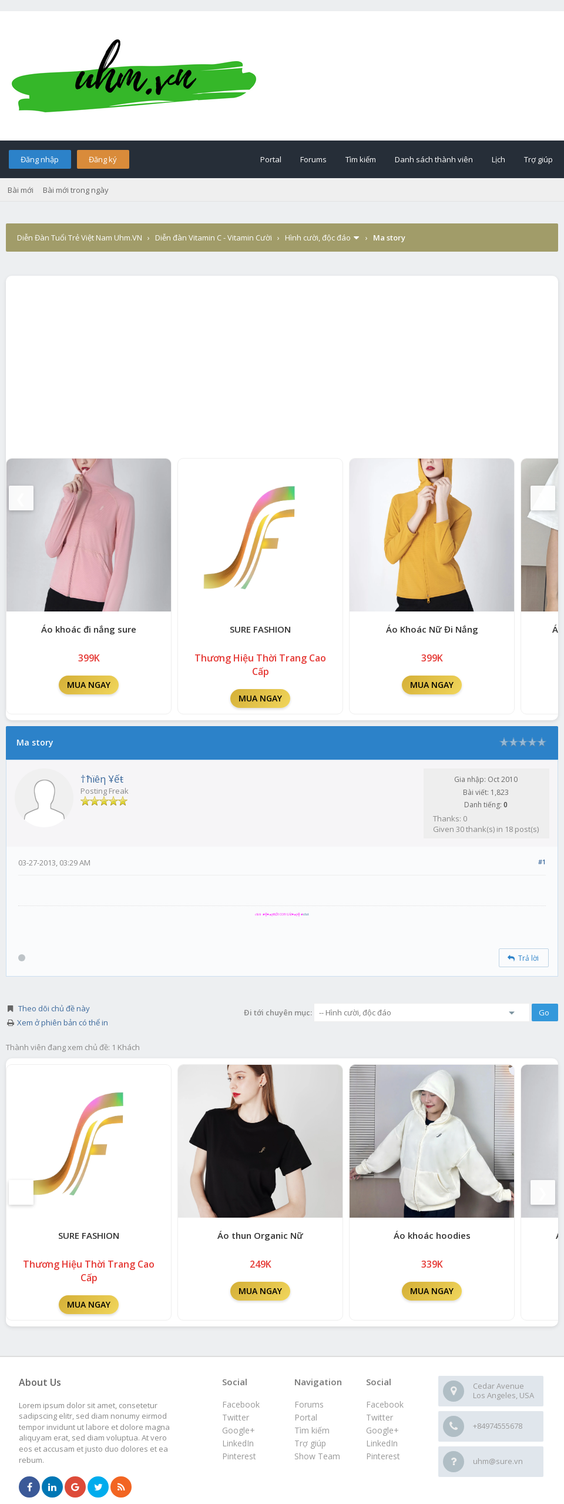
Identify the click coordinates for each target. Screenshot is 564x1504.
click (306, 914)
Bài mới (20, 190)
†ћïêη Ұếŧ (101, 779)
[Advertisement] (282, 364)
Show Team (317, 1456)
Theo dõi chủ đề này (54, 1008)
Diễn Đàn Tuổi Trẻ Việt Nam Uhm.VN (79, 237)
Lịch (498, 159)
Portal (270, 159)
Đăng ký (103, 159)
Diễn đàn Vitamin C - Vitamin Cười (213, 237)
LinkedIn (382, 1443)
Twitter (379, 1417)
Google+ (382, 1430)
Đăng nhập (40, 159)
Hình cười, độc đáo (318, 237)
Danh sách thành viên (434, 159)
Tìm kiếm (360, 159)
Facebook (385, 1404)
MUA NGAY (88, 684)
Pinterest (383, 1456)
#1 (542, 861)
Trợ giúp (538, 159)
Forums (313, 159)
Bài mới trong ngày (76, 190)
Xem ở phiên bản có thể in (62, 1022)
